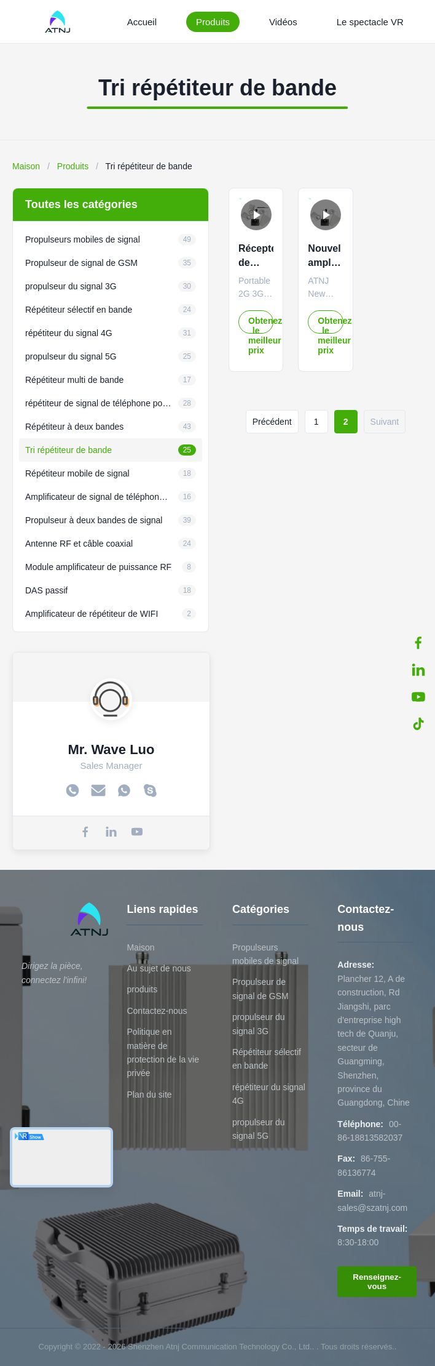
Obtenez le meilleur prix (260, 325)
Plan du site (149, 1094)
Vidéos (283, 22)
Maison (26, 166)
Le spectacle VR (370, 22)
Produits (213, 22)
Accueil (142, 22)
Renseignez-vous (377, 1281)
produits (142, 989)
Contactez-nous (157, 1011)
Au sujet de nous (158, 968)
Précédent (272, 422)
